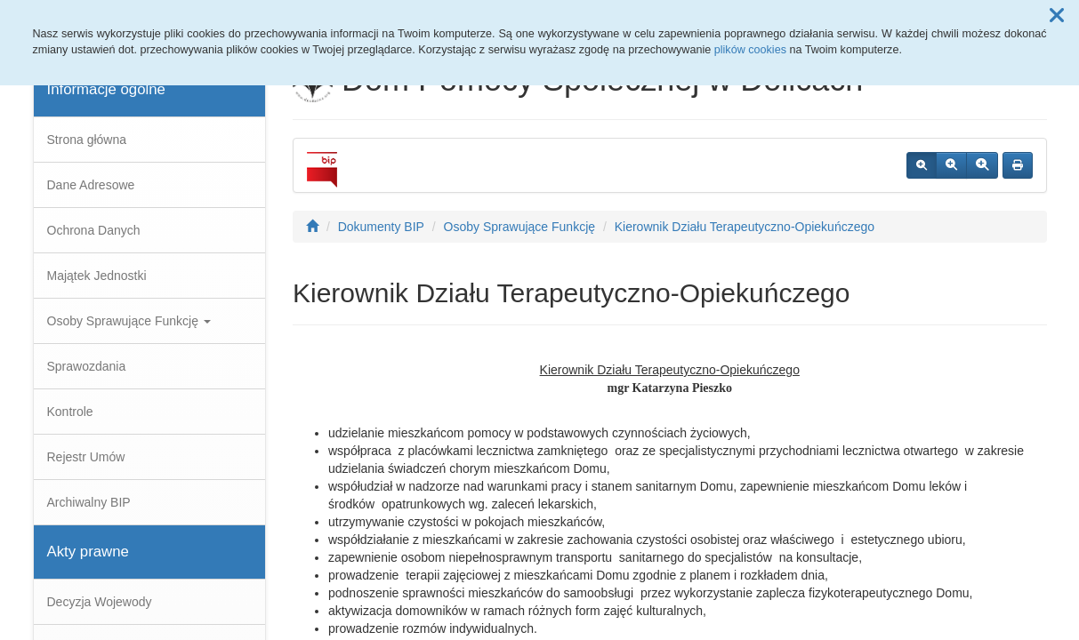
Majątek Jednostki (97, 275)
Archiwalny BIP (89, 502)
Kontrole (70, 411)
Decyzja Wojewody (99, 602)
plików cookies (750, 50)
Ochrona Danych (94, 230)
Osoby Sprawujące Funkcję (129, 321)
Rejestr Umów (86, 457)
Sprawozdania (86, 366)
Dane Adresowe (91, 185)
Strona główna (87, 139)
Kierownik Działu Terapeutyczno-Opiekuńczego (744, 227)
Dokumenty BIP (381, 227)
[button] (1057, 16)
